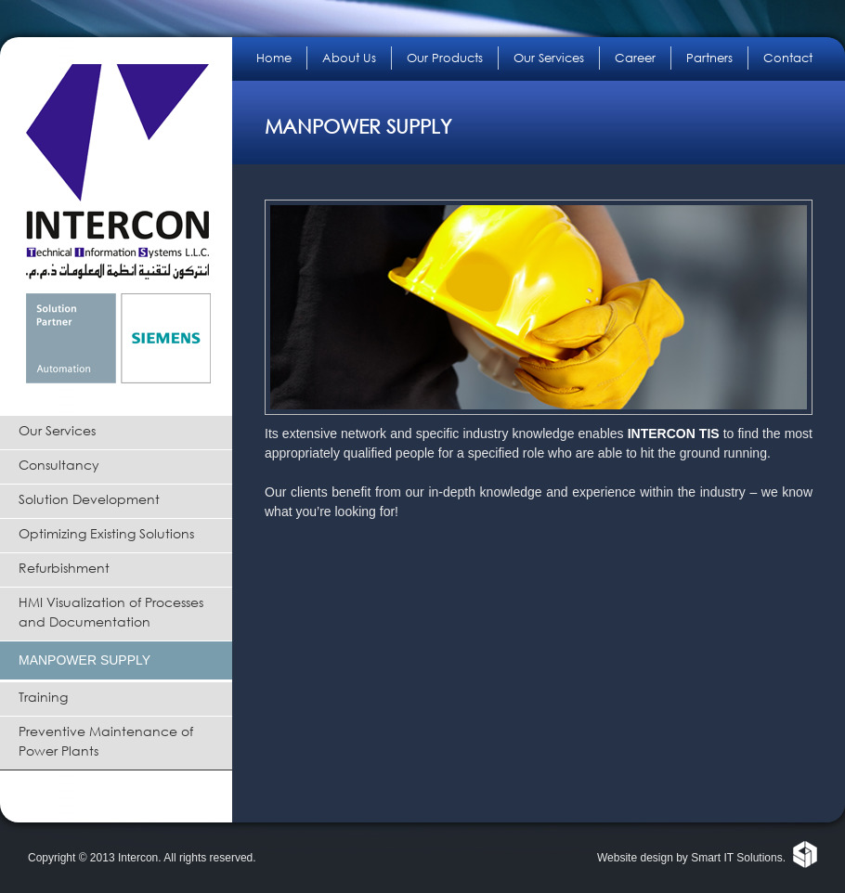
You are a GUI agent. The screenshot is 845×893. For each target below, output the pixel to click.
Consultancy (59, 464)
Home (274, 58)
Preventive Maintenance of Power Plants (106, 740)
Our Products (445, 58)
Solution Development (89, 499)
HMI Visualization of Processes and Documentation (111, 611)
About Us (349, 58)
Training (43, 696)
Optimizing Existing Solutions (106, 533)
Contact (787, 58)
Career (635, 58)
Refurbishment (64, 567)
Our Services (57, 430)
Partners (709, 58)
